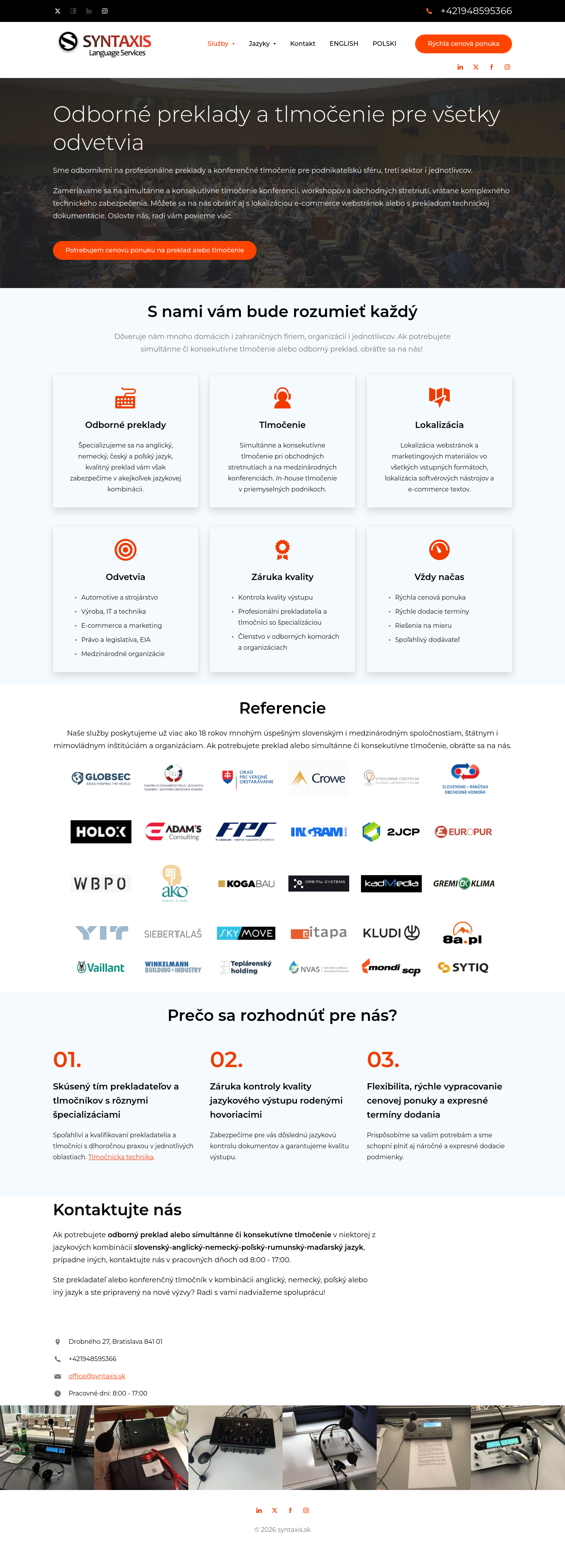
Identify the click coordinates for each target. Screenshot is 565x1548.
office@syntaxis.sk (97, 1376)
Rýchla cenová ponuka (463, 43)
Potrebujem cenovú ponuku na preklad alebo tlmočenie (155, 250)
